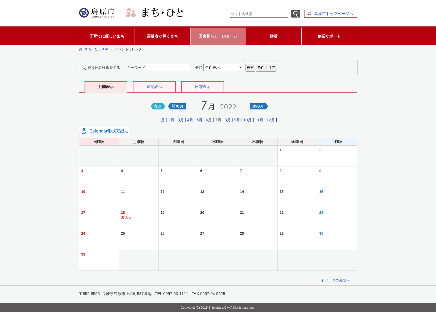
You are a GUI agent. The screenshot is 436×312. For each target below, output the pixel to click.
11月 (259, 120)
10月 (247, 120)
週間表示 (154, 86)
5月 (199, 120)
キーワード (136, 67)
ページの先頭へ (337, 280)
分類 (198, 67)
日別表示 (202, 86)
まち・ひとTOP (96, 49)
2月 (171, 120)
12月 (271, 120)
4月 (190, 120)
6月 (209, 120)
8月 (228, 120)
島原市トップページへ (333, 13)
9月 (237, 120)
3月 (181, 120)
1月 (162, 120)
